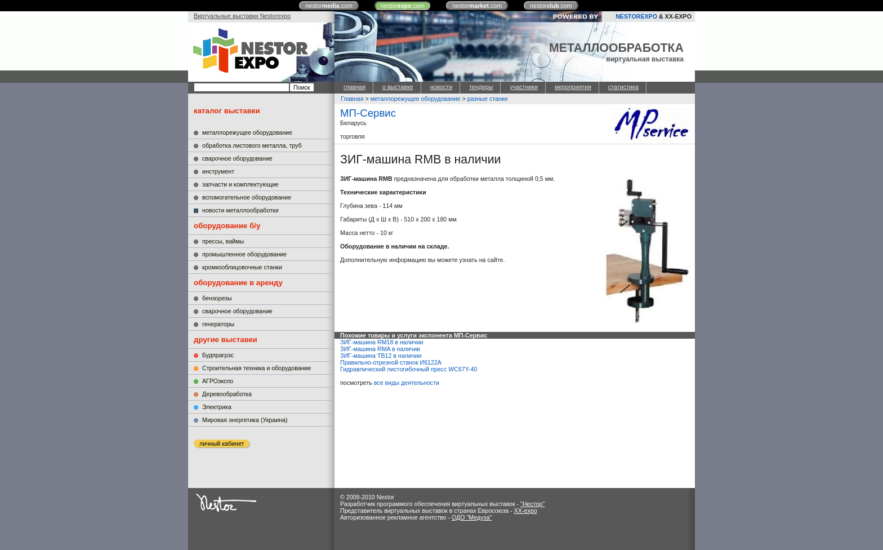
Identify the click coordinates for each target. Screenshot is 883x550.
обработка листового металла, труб (252, 145)
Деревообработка (227, 394)
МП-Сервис (368, 113)
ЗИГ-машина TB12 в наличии (380, 355)
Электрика (216, 406)
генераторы (218, 324)
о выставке (397, 86)
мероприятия (573, 86)
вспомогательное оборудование (246, 197)
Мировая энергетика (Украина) (245, 419)
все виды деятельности (406, 382)
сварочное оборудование (237, 158)
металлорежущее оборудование (247, 132)
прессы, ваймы (223, 241)
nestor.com (329, 5)
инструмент (218, 171)
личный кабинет (221, 443)
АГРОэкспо (217, 381)
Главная (352, 98)
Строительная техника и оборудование (256, 368)
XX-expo (525, 510)
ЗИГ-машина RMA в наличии (380, 348)
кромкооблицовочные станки (242, 267)
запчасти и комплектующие (240, 184)
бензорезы (217, 298)
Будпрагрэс (218, 355)
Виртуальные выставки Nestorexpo (242, 15)
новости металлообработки (240, 210)
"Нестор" (532, 503)
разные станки (487, 98)
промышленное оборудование (244, 254)
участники (523, 86)
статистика (623, 86)
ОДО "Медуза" (472, 517)
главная (354, 86)
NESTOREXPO (636, 16)
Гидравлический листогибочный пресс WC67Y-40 (408, 369)
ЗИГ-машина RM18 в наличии (381, 342)
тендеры (481, 86)
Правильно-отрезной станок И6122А (391, 362)
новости (441, 86)
